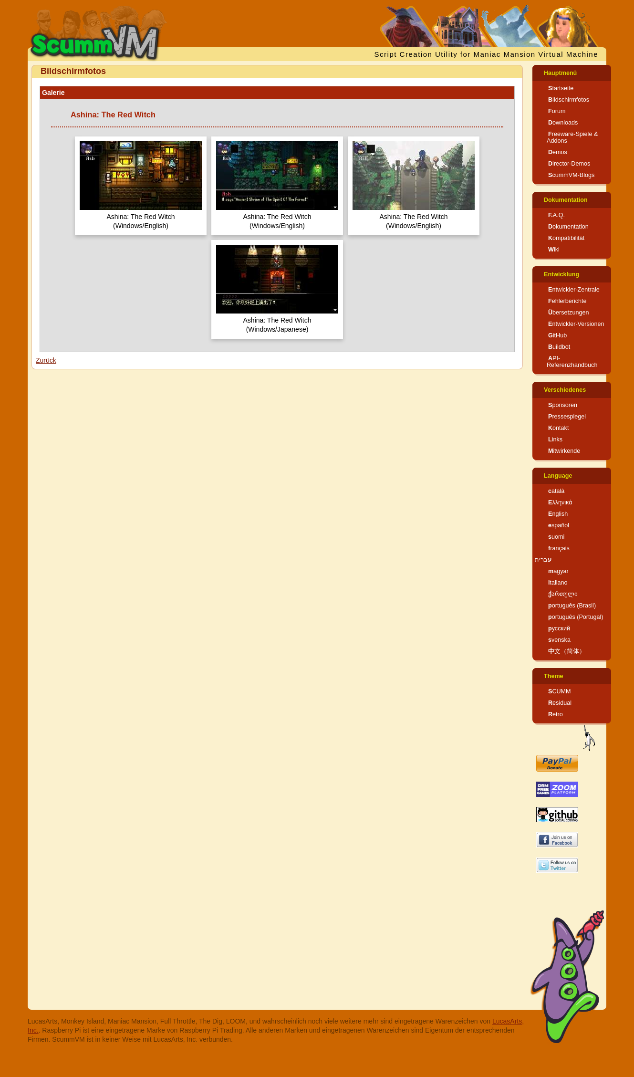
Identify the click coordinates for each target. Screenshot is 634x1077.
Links (555, 439)
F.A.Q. (556, 215)
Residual (560, 703)
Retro (555, 714)
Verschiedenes (565, 390)
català (556, 491)
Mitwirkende (564, 451)
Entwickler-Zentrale (574, 289)
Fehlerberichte (567, 301)
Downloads (563, 122)
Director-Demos (569, 163)
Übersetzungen (568, 312)
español (558, 525)
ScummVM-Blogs (571, 175)
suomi (556, 536)
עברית (543, 559)
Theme (553, 676)
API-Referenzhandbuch (572, 361)
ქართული (563, 594)
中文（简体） (566, 651)
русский (559, 628)
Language (558, 475)
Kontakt (558, 428)
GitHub (557, 335)
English (558, 514)
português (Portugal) (575, 617)
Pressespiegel (567, 416)
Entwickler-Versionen (576, 324)
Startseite (560, 88)
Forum (556, 111)
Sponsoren (562, 405)
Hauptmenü (560, 73)
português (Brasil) (572, 605)
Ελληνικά (560, 502)
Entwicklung (561, 274)
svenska (559, 640)
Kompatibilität (566, 238)
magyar (558, 571)
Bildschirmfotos (568, 99)
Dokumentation (566, 200)
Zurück (46, 360)
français (559, 548)
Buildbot (559, 347)
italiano (558, 582)
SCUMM (559, 691)
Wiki (554, 249)
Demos (557, 152)
